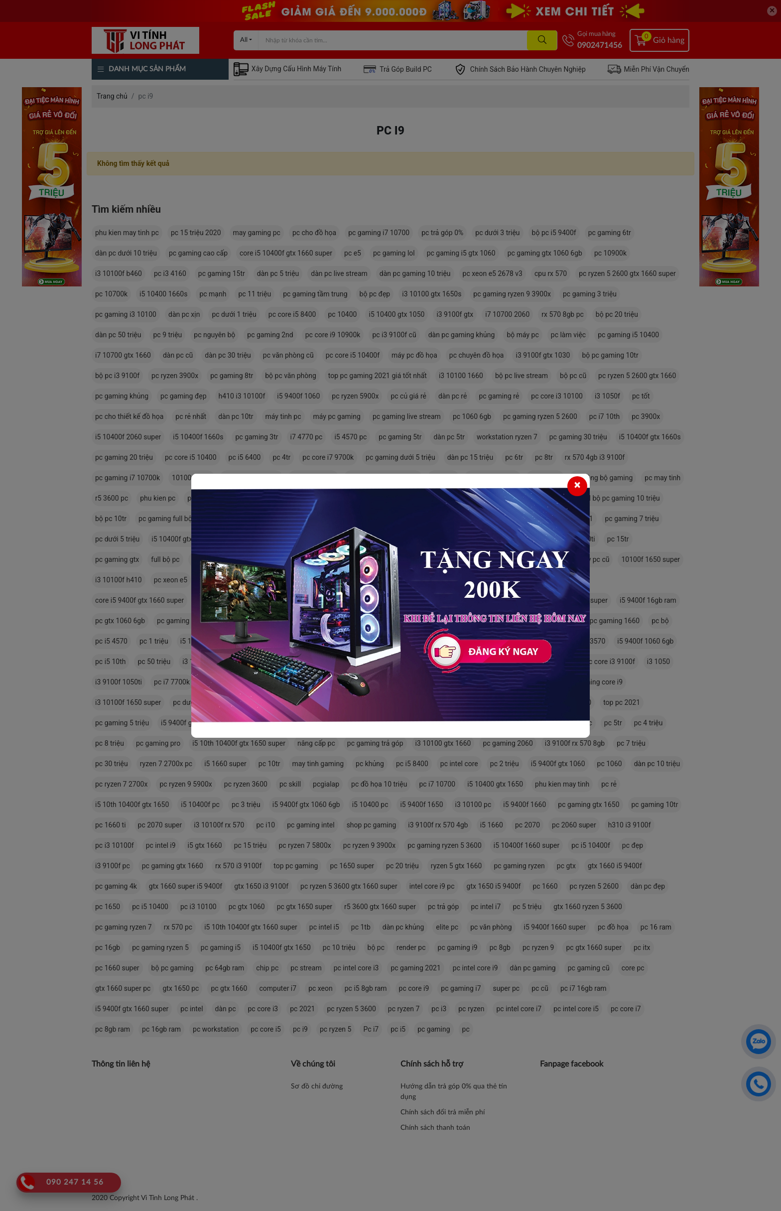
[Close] (577, 486)
